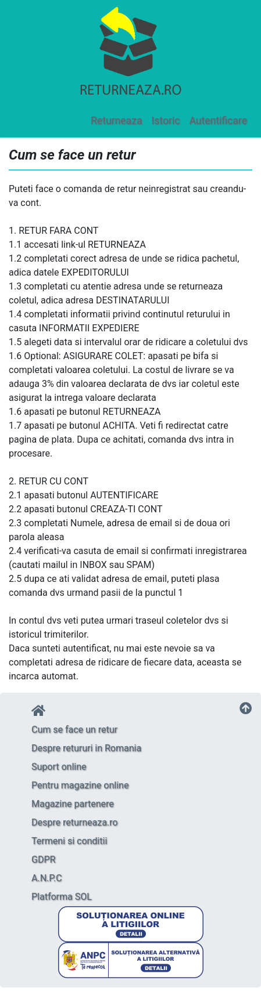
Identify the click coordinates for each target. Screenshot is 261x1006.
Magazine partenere (72, 803)
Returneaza (116, 120)
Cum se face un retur (74, 729)
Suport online (59, 766)
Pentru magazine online (79, 785)
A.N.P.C (46, 878)
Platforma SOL (61, 896)
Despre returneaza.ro (74, 822)
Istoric (165, 120)
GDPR (43, 859)
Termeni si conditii (69, 840)
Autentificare (218, 120)
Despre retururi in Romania (86, 748)
